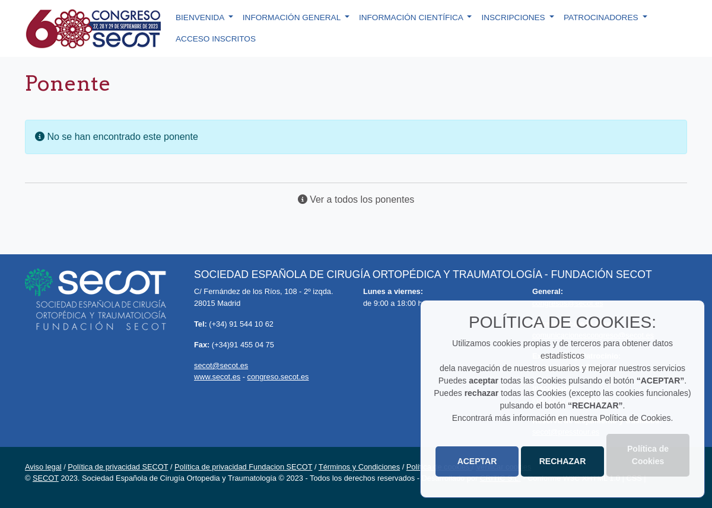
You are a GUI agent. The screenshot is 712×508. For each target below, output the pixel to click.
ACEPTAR (477, 461)
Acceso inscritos (216, 38)
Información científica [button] (412, 17)
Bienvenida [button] (201, 17)
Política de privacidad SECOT (118, 466)
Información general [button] (293, 17)
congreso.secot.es (278, 376)
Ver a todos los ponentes (356, 199)
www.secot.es (217, 376)
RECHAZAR (562, 461)
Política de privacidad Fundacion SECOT (243, 466)
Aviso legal (43, 466)
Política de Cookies (648, 455)
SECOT (46, 478)
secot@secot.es (221, 365)
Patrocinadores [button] (602, 17)
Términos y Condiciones (359, 466)
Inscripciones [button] (514, 17)
